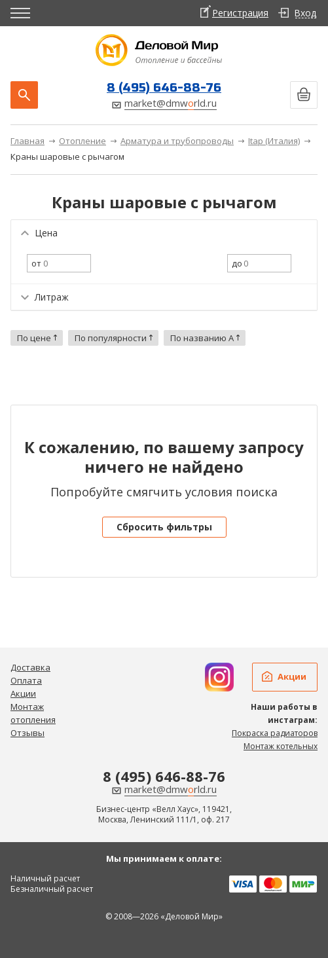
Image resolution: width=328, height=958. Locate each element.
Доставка (30, 667)
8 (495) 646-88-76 (164, 88)
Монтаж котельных (281, 746)
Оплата (26, 680)
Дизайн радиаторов (219, 677)
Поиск (24, 95)
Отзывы (27, 733)
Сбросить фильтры (164, 527)
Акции (23, 693)
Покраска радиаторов (275, 733)
